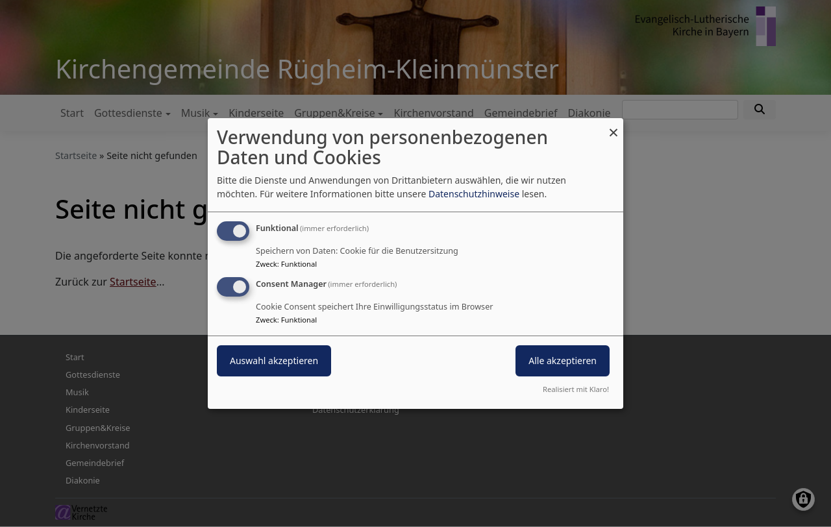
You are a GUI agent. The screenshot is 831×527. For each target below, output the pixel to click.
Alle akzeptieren (562, 360)
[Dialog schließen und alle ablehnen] (613, 126)
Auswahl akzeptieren (274, 360)
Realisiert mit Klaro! (576, 389)
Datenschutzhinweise (473, 194)
